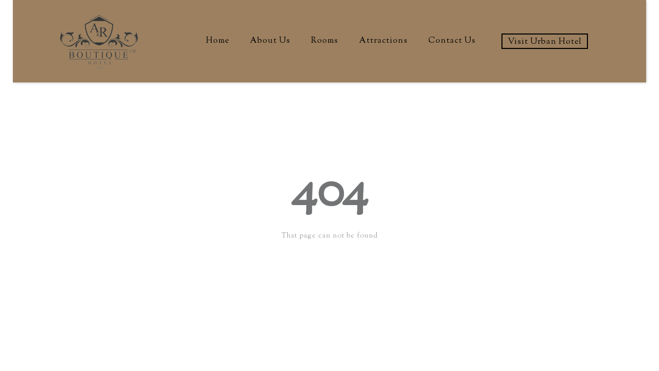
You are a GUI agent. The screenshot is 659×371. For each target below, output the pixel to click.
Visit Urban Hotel (545, 42)
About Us (270, 41)
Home (217, 41)
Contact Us (452, 41)
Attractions (383, 41)
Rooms (324, 41)
